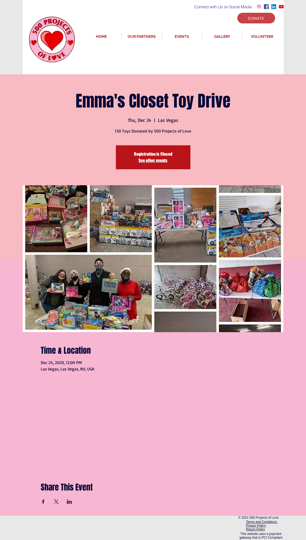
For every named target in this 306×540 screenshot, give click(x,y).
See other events (153, 160)
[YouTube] (281, 6)
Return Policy (255, 529)
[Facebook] (266, 6)
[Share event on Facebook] (43, 502)
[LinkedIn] (273, 6)
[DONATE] (256, 18)
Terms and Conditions (262, 522)
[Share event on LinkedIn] (69, 502)
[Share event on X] (56, 502)
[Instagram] (258, 6)
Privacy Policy (256, 525)
